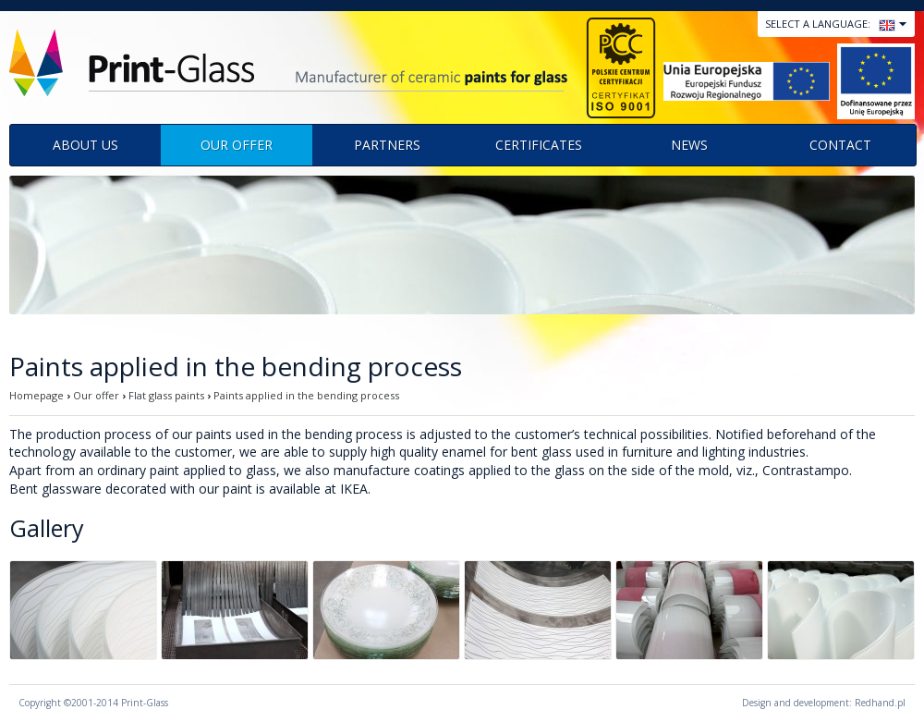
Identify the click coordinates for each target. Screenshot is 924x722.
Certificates (538, 144)
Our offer (237, 144)
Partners (387, 144)
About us (85, 144)
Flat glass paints (166, 395)
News (689, 144)
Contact (840, 144)
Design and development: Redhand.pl (824, 702)
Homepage (36, 395)
